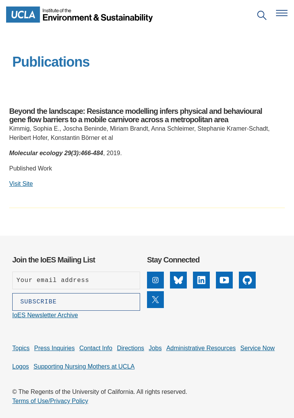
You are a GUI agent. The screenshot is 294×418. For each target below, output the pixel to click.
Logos (20, 366)
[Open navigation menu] (281, 13)
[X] (155, 306)
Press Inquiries (54, 348)
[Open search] (262, 16)
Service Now (257, 348)
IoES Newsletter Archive (45, 315)
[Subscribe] (76, 302)
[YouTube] (224, 286)
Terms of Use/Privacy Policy (50, 401)
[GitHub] (247, 286)
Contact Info (95, 348)
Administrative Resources (200, 348)
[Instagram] (155, 286)
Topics (20, 348)
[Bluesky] (178, 286)
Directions (130, 348)
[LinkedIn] (201, 286)
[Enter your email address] (76, 280)
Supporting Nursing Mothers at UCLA (84, 366)
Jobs (155, 348)
